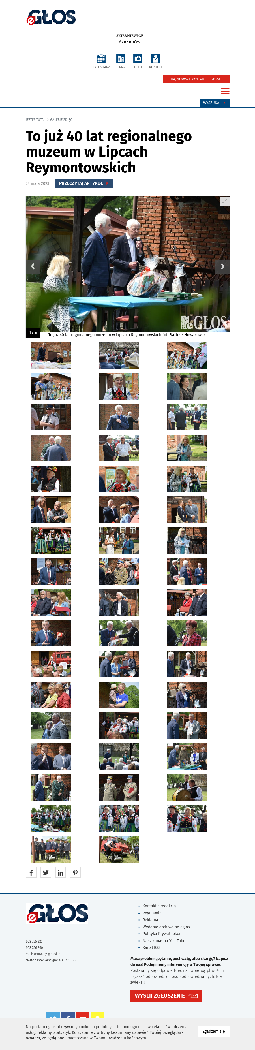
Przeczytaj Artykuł (84, 183)
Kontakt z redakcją (159, 906)
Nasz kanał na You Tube (164, 940)
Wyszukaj (214, 103)
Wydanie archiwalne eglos (166, 927)
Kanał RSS (152, 947)
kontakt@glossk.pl (47, 954)
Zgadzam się (216, 1031)
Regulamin (152, 913)
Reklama (150, 919)
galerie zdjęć (61, 120)
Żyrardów (129, 42)
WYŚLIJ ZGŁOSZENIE (160, 996)
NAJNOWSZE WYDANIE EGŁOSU (196, 79)
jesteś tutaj (35, 120)
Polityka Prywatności (161, 933)
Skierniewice (129, 36)
